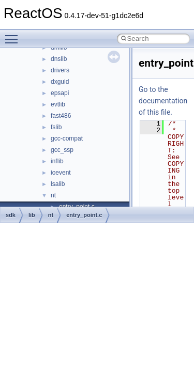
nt (53, 195)
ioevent (61, 172)
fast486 (61, 115)
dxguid (60, 81)
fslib (56, 127)
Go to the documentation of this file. (163, 100)
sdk (11, 215)
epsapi (60, 93)
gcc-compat (67, 138)
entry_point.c (84, 215)
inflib (57, 161)
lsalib (58, 184)
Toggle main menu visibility (14, 34)
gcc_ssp (62, 149)
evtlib (58, 104)
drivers (60, 70)
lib (31, 215)
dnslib (59, 59)
